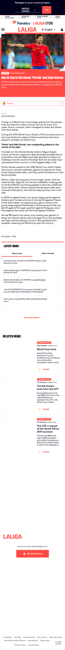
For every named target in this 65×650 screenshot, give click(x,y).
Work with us (42, 637)
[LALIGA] (27, 29)
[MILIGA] (61, 29)
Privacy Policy (20, 645)
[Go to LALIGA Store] (32, 23)
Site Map (17, 637)
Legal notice (45, 640)
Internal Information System (15, 640)
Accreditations (29, 637)
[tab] (17, 253)
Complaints (7, 637)
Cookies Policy (33, 645)
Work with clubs (55, 637)
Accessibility (33, 640)
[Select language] (49, 29)
